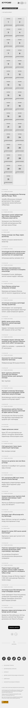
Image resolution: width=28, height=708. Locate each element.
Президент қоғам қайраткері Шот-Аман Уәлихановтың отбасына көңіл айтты (12, 216)
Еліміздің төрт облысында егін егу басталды (13, 515)
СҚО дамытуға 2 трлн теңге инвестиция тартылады (11, 447)
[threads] (24, 658)
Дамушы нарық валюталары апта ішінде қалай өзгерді (14, 611)
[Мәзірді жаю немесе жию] (25, 3)
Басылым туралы (9, 665)
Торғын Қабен (6, 232)
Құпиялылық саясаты (10, 668)
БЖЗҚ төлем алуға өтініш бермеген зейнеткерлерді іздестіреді (11, 323)
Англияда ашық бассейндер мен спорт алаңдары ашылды (13, 590)
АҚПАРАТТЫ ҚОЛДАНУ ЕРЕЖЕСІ (12, 682)
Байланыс (7, 678)
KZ (22, 3)
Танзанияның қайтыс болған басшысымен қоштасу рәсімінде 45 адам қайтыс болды (13, 410)
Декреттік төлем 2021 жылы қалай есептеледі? (14, 532)
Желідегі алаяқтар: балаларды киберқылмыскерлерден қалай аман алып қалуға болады (13, 392)
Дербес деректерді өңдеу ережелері (14, 675)
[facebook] (4, 658)
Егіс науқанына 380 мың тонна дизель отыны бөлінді (13, 478)
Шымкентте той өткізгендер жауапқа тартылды (12, 359)
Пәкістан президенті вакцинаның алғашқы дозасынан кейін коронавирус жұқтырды (14, 549)
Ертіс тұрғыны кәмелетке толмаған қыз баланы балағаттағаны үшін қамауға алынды (12, 375)
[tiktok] (14, 658)
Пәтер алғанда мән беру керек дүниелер (13, 235)
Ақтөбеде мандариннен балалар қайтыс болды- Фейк (13, 195)
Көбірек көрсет (14, 627)
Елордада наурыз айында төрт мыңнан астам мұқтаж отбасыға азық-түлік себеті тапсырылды (13, 341)
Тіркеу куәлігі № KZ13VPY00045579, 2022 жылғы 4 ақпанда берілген (11, 695)
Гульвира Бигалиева (8, 191)
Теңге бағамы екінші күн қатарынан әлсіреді (10, 287)
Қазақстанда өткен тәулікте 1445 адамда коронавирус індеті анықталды (13, 497)
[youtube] (19, 658)
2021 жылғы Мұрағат (7, 12)
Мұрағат (6, 672)
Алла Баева (6, 426)
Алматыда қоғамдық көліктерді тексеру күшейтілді (13, 303)
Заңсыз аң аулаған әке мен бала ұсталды (13, 461)
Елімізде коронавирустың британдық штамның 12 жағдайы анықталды (13, 269)
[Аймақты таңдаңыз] (18, 3)
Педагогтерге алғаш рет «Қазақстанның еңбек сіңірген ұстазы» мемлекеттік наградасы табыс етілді (13, 570)
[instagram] (9, 658)
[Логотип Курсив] (6, 2)
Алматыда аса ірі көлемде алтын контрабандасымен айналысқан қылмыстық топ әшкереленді (13, 253)
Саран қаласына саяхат (10, 429)
